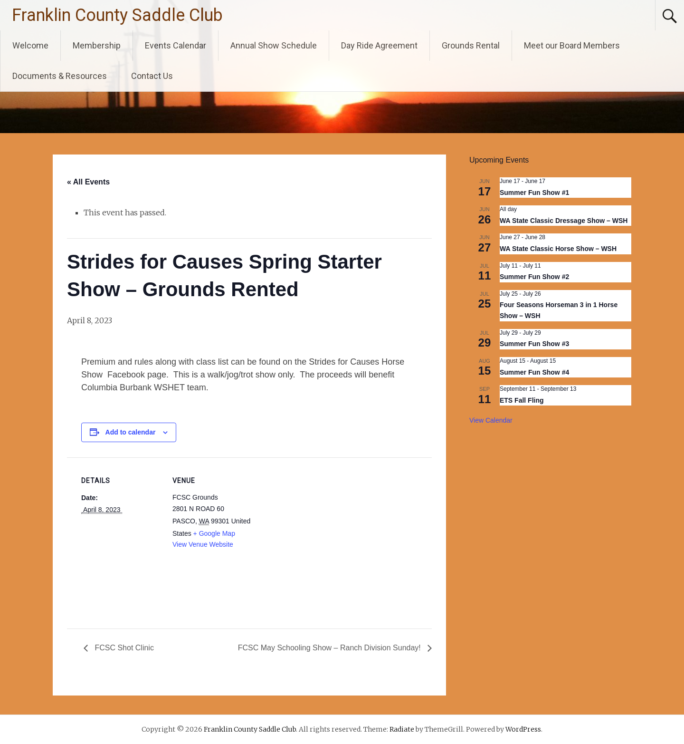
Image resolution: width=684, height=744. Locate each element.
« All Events (88, 182)
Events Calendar (175, 45)
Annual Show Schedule (273, 45)
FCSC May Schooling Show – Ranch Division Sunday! (330, 648)
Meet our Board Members (572, 45)
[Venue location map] (314, 523)
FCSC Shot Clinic (123, 648)
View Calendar (491, 420)
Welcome (30, 45)
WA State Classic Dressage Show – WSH (563, 220)
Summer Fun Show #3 (534, 344)
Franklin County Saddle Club (117, 15)
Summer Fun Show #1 (534, 192)
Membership (97, 45)
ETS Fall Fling (522, 400)
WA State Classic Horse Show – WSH (558, 248)
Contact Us (152, 76)
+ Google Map (214, 533)
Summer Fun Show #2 (534, 276)
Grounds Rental (471, 45)
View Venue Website (202, 544)
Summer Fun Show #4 (534, 372)
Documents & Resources (59, 76)
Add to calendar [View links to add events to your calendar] (130, 432)
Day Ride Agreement (379, 45)
